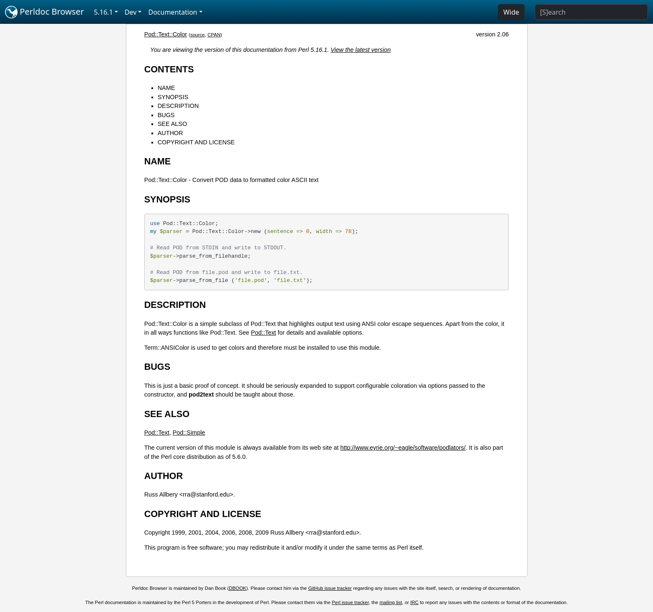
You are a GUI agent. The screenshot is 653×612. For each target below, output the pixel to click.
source (197, 34)
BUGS (166, 115)
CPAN (213, 34)
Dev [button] (131, 12)
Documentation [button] (172, 12)
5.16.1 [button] (103, 12)
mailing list (390, 602)
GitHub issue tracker (330, 588)
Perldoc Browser (44, 12)
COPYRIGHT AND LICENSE (196, 142)
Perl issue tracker (350, 602)
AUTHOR (170, 133)
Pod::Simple (189, 432)
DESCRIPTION (178, 105)
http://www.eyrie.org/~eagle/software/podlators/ (403, 447)
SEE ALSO (172, 123)
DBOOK (237, 588)
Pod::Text (263, 332)
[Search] (591, 12)
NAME (166, 88)
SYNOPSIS (173, 97)
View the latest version (360, 49)
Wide (511, 12)
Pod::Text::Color (165, 34)
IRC (414, 602)
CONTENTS (169, 69)
